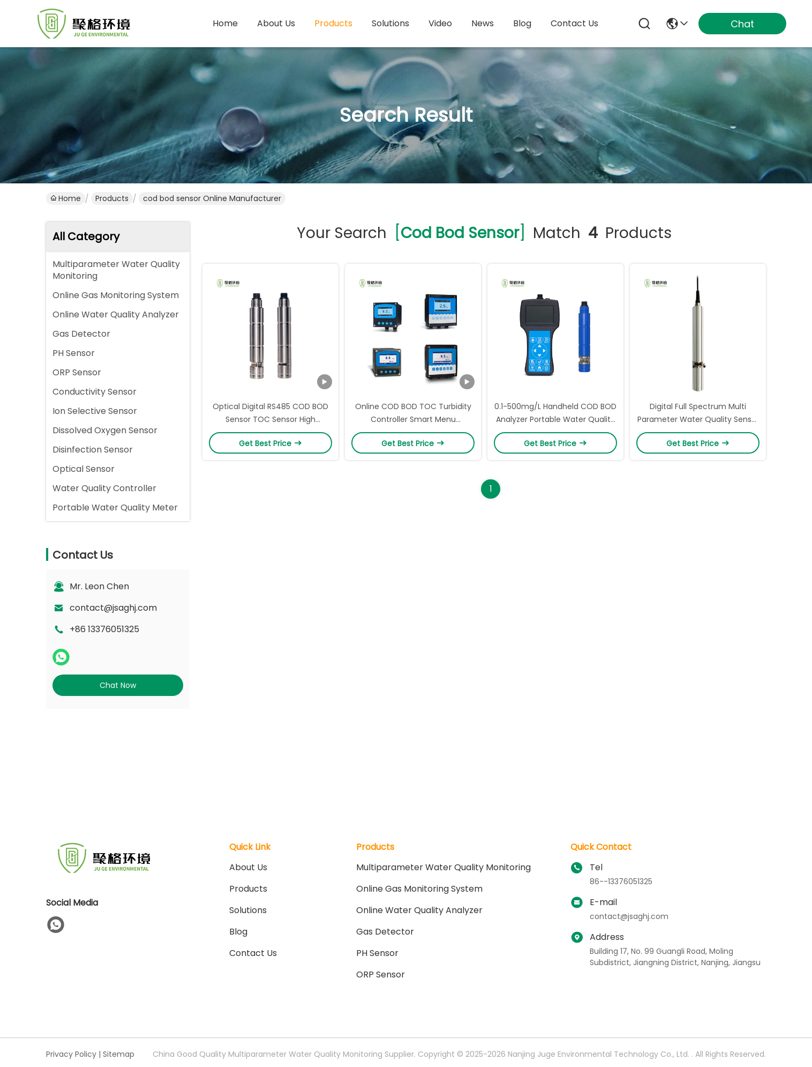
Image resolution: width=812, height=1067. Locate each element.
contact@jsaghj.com (113, 608)
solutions (390, 23)
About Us (248, 867)
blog (522, 23)
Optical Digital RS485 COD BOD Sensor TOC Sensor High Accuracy (270, 419)
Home (225, 23)
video (440, 23)
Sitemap (118, 1054)
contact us (574, 23)
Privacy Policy (71, 1054)
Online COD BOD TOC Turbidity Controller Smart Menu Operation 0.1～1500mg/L (413, 419)
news (482, 23)
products (333, 23)
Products (112, 198)
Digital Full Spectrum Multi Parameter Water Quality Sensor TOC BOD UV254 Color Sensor (698, 419)
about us (276, 23)
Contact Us (253, 953)
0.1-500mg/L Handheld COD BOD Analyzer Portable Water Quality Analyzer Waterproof (555, 419)
